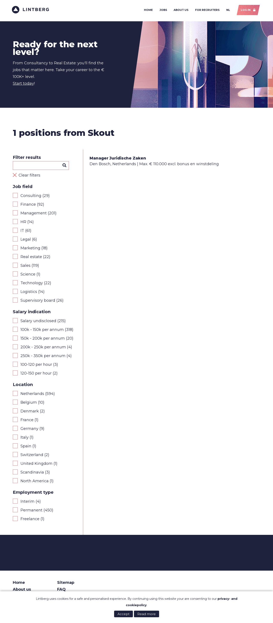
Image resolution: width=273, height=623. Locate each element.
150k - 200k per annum (42, 339)
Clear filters (29, 176)
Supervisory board (37, 301)
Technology (31, 284)
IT (22, 231)
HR (23, 223)
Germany (29, 429)
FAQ (61, 590)
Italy (24, 438)
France (26, 421)
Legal (25, 240)
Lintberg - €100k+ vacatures (31, 10)
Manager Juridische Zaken (118, 159)
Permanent (31, 511)
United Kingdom (36, 464)
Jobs (162, 10)
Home (147, 10)
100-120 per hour (36, 365)
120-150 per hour (36, 374)
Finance (28, 205)
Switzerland (31, 456)
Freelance (29, 520)
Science (27, 275)
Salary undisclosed (38, 322)
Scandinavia (32, 473)
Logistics (28, 292)
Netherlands (32, 394)
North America (34, 482)
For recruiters (206, 10)
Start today (23, 84)
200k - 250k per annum (43, 348)
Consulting (30, 196)
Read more (146, 614)
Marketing (30, 249)
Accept (123, 614)
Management (33, 214)
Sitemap (65, 583)
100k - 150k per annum (42, 330)
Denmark (29, 412)
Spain (25, 447)
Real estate (31, 258)
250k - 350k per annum (42, 357)
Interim (27, 502)
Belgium (28, 403)
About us (180, 10)
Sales (25, 266)
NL (227, 10)
